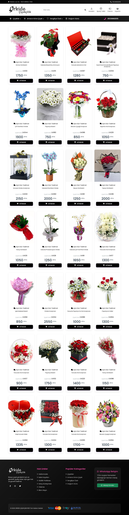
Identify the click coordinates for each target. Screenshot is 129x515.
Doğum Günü (72, 19)
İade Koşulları (43, 476)
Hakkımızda (42, 473)
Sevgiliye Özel (54, 19)
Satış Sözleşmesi (44, 483)
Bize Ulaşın (42, 489)
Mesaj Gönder (107, 484)
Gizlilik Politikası (44, 480)
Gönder (21, 82)
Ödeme (41, 486)
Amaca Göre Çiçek (33, 19)
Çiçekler (14, 19)
